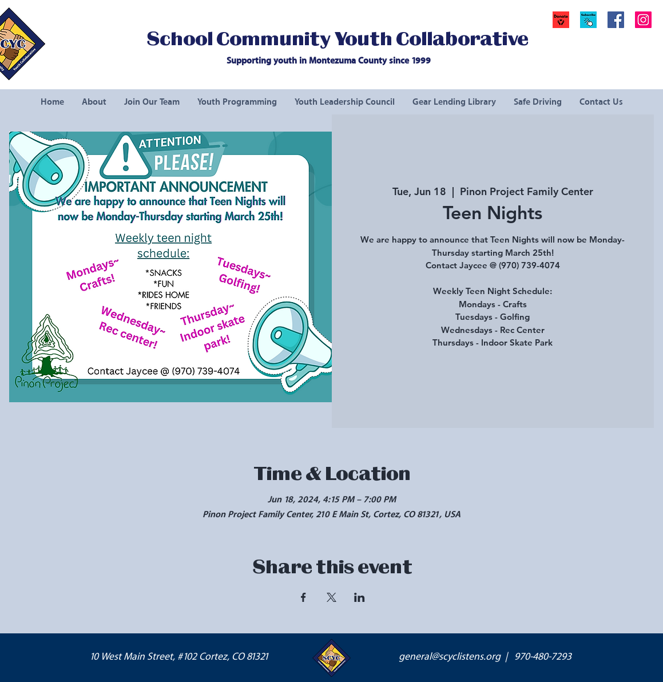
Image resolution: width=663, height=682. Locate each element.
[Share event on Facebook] (303, 597)
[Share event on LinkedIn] (359, 597)
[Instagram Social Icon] (643, 19)
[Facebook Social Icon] (616, 19)
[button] (588, 19)
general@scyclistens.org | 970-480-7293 (485, 657)
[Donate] (561, 19)
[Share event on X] (331, 597)
